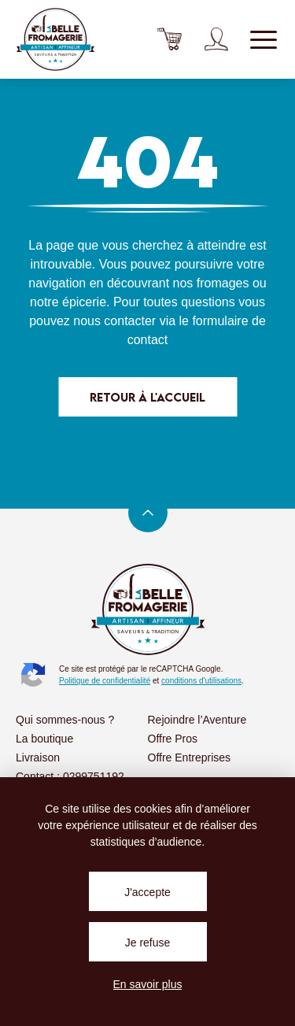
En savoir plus (148, 984)
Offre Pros (173, 738)
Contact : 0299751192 (70, 776)
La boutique (44, 738)
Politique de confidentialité (104, 680)
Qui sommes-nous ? (65, 719)
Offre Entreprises (189, 757)
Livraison (38, 757)
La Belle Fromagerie (55, 39)
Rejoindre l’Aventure (197, 719)
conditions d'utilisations (201, 680)
